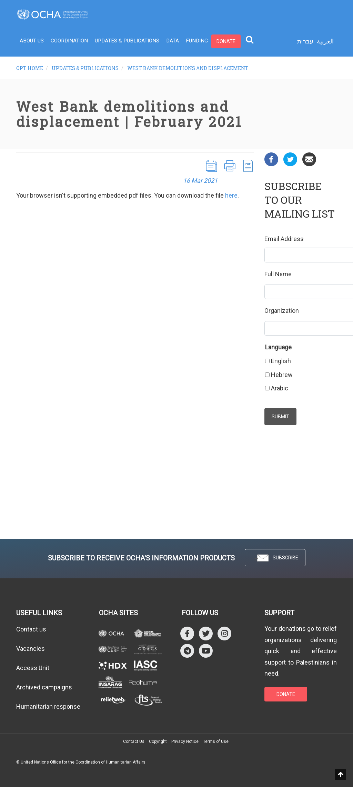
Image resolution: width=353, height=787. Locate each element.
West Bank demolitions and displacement (188, 68)
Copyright (158, 741)
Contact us (31, 629)
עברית (305, 41)
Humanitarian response (48, 706)
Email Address (284, 238)
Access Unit (32, 667)
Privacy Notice (185, 741)
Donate (220, 41)
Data (168, 41)
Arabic (279, 388)
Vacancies (30, 648)
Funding (191, 41)
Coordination (68, 41)
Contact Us (133, 741)
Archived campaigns (44, 687)
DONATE (285, 694)
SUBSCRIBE (275, 558)
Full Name (278, 274)
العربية (325, 41)
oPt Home (29, 68)
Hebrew (282, 374)
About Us (31, 41)
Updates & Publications (124, 41)
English (281, 361)
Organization (281, 310)
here (231, 195)
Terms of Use (216, 741)
